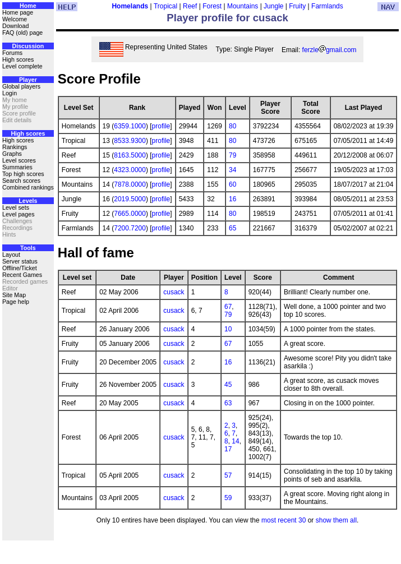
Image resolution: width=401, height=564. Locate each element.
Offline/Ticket (19, 268)
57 (228, 475)
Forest (212, 6)
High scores (18, 59)
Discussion (28, 46)
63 (228, 403)
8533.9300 (130, 141)
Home (28, 5)
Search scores (21, 180)
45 (228, 385)
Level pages (18, 214)
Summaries (17, 167)
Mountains (242, 6)
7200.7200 (130, 228)
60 (232, 184)
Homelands (130, 6)
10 (228, 329)
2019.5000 (130, 199)
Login (9, 93)
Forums (12, 52)
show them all (336, 520)
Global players (21, 86)
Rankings (14, 147)
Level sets (15, 207)
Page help (15, 301)
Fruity (297, 6)
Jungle (273, 6)
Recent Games (22, 274)
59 (228, 498)
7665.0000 (130, 214)
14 (235, 441)
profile (161, 126)
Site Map (14, 295)
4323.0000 (130, 170)
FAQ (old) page (22, 32)
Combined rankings (28, 187)
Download (15, 25)
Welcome (14, 19)
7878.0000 (130, 184)
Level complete (22, 66)
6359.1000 (130, 126)
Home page (17, 12)
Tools (28, 247)
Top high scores (23, 173)
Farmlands (327, 6)
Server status (20, 261)
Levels (28, 200)
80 (232, 126)
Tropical (165, 6)
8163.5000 (130, 155)
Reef (190, 6)
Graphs (12, 153)
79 (232, 155)
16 (232, 199)
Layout (11, 254)
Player (28, 79)
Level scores (19, 160)
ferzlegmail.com (329, 50)
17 (228, 449)
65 (232, 228)
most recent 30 (283, 520)
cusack (173, 292)
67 (228, 307)
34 (232, 170)
